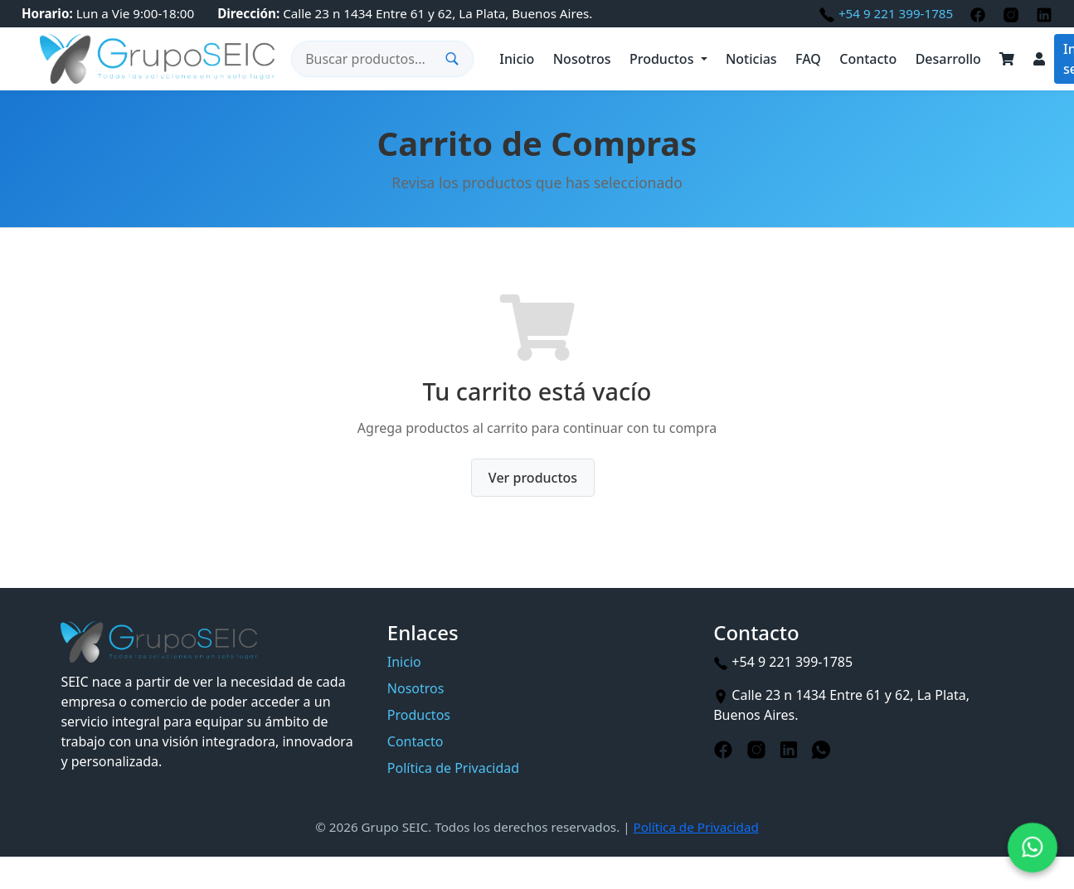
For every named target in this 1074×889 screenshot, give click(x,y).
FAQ (808, 59)
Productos (661, 59)
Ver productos (532, 478)
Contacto (868, 59)
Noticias (751, 59)
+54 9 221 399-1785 (887, 13)
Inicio (516, 59)
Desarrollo (948, 59)
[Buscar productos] (372, 59)
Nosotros (582, 59)
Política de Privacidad (453, 768)
